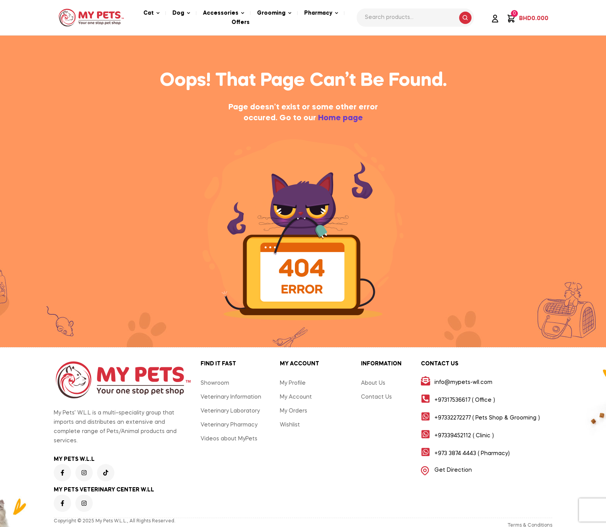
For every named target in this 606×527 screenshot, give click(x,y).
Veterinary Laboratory (230, 411)
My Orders (293, 411)
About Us (373, 383)
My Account (296, 397)
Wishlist (290, 425)
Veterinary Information (231, 397)
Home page (340, 118)
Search (465, 18)
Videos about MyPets (229, 439)
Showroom (215, 383)
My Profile (293, 383)
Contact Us (376, 397)
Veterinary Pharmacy (229, 425)
